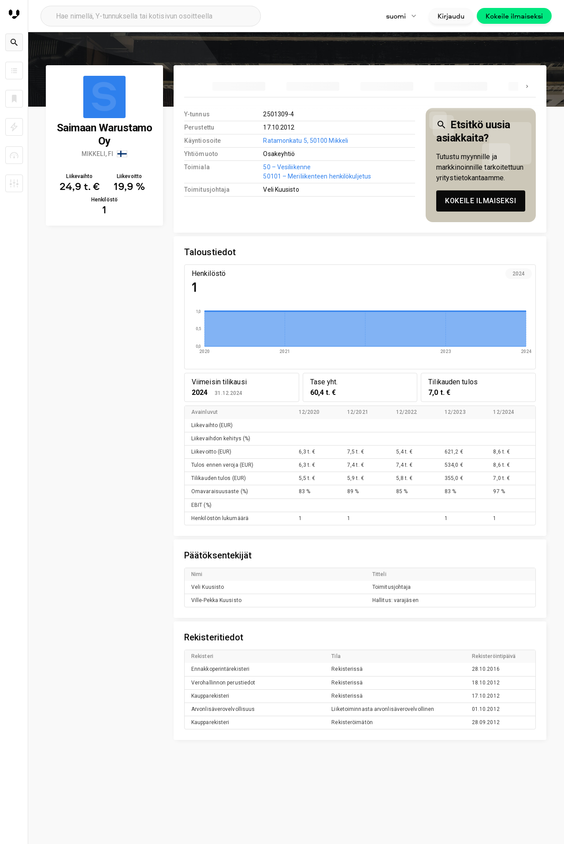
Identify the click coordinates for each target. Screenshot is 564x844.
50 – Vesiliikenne (287, 167)
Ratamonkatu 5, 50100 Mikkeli (305, 140)
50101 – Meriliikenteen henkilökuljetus (317, 176)
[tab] (239, 86)
